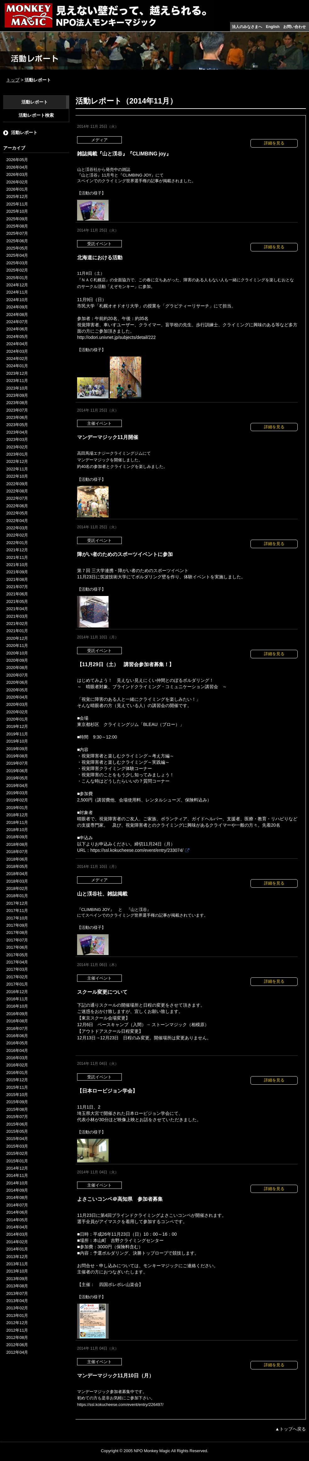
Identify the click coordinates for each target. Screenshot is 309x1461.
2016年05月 (17, 1043)
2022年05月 (17, 513)
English (272, 27)
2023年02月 (17, 447)
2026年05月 (17, 159)
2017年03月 (17, 969)
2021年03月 (17, 616)
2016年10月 (17, 1006)
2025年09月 (17, 218)
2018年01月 (17, 895)
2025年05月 (17, 248)
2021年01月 (17, 630)
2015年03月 (17, 1146)
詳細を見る (274, 143)
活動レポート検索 (36, 115)
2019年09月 (17, 748)
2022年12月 (17, 461)
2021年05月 (17, 601)
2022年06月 (17, 505)
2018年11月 (17, 822)
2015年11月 (17, 1087)
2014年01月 (17, 1249)
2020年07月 (17, 675)
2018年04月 (17, 873)
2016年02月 (17, 1065)
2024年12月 (17, 285)
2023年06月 (17, 417)
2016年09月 (17, 1013)
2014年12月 (17, 1168)
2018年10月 (17, 829)
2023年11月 (17, 380)
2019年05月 (17, 778)
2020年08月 (17, 667)
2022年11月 (17, 469)
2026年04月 (17, 167)
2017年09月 (17, 925)
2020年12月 (17, 638)
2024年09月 (17, 307)
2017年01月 (17, 984)
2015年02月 (17, 1153)
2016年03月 (17, 1057)
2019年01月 (17, 807)
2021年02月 (17, 623)
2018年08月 (17, 844)
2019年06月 (17, 770)
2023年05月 (17, 424)
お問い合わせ (294, 27)
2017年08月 (17, 932)
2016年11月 (17, 999)
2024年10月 (17, 299)
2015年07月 (17, 1116)
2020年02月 (17, 712)
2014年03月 (17, 1234)
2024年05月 (17, 336)
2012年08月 (17, 1337)
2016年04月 (17, 1050)
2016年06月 (17, 1035)
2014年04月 (17, 1227)
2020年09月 (17, 660)
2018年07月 (17, 851)
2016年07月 (17, 1028)
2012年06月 (17, 1344)
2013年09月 (17, 1278)
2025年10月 (17, 211)
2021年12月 (17, 550)
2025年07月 (17, 233)
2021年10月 (17, 564)
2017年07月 (17, 940)
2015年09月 (17, 1101)
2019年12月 (17, 726)
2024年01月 (17, 365)
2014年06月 (17, 1212)
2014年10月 (17, 1183)
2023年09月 (17, 395)
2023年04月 (17, 432)
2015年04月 (17, 1138)
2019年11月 (17, 734)
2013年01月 (17, 1315)
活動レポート (34, 101)
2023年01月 (17, 454)
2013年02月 (17, 1308)
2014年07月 (17, 1205)
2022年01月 (17, 542)
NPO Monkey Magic (152, 1450)
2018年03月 (17, 881)
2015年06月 (17, 1124)
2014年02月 (17, 1241)
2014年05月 (17, 1219)
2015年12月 (17, 1079)
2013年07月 (17, 1293)
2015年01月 (17, 1161)
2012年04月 (17, 1352)
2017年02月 (17, 977)
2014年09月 (17, 1190)
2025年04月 (17, 255)
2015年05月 (17, 1131)
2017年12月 (17, 903)
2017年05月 (17, 954)
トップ (13, 79)
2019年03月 (17, 792)
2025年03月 (17, 263)
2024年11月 (17, 292)
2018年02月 (17, 888)
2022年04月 (17, 520)
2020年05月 (17, 690)
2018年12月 (17, 814)
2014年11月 (17, 1175)
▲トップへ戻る (290, 1428)
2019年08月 (17, 756)
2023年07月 (17, 410)
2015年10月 (17, 1094)
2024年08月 (17, 314)
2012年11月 (17, 1330)
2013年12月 (17, 1256)
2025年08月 (17, 226)
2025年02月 (17, 270)
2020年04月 (17, 697)
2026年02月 (17, 182)
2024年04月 (17, 343)
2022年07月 (17, 498)
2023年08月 (17, 402)
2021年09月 (17, 572)
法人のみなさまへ (247, 27)
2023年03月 (17, 439)
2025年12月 (17, 196)
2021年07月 (17, 586)
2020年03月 (17, 704)
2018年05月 (17, 866)
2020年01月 (17, 719)
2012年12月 (17, 1322)
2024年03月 (17, 351)
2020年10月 (17, 653)
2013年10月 (17, 1271)
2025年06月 (17, 241)
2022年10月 (17, 476)
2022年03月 (17, 527)
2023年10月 (17, 388)
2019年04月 (17, 785)
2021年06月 (17, 594)
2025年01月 (17, 277)
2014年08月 (17, 1197)
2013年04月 (17, 1300)
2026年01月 (17, 189)
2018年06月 (17, 859)
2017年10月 (17, 918)
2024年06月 (17, 329)
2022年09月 (17, 483)
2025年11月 (17, 204)
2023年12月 (17, 373)
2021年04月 (17, 608)
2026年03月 (17, 174)
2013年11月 (17, 1264)
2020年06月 (17, 682)
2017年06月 (17, 947)
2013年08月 (17, 1286)
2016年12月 (17, 991)
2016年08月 (17, 1021)
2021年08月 (17, 579)
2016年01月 (17, 1072)
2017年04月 (17, 962)
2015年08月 (17, 1109)
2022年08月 (17, 491)
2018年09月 (17, 836)
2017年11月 (17, 910)
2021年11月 (17, 557)
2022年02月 (17, 535)
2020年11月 (17, 645)
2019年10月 (17, 741)
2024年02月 (17, 358)
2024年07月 (17, 321)
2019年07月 (17, 763)
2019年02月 (17, 800)
